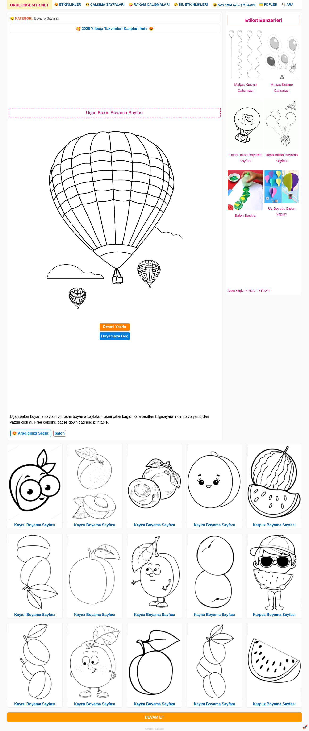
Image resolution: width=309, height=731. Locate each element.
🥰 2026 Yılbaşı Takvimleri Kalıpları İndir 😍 (115, 29)
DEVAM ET (154, 717)
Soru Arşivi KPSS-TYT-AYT (248, 291)
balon (60, 433)
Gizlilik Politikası (154, 728)
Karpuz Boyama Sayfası (274, 525)
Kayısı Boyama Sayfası (34, 525)
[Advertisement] (115, 70)
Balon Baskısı (245, 215)
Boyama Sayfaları (46, 18)
